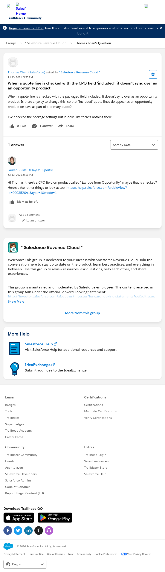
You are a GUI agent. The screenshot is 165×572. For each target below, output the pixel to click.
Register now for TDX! (26, 28)
